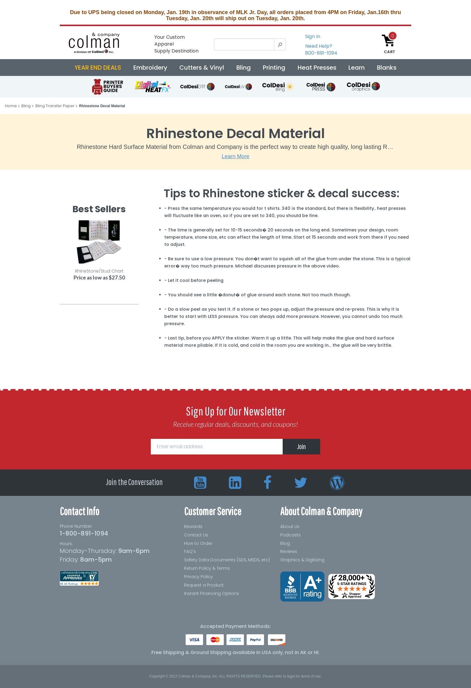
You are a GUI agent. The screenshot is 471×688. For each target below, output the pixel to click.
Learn (356, 67)
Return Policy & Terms (207, 568)
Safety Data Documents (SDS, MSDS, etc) (227, 560)
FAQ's (190, 551)
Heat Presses (317, 67)
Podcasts (290, 535)
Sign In (312, 36)
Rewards (193, 527)
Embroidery (150, 67)
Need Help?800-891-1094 (321, 49)
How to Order (198, 543)
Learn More (235, 156)
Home (11, 105)
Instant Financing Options (211, 593)
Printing (274, 67)
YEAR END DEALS (97, 67)
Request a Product (204, 585)
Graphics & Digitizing (302, 560)
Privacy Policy (198, 577)
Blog (285, 543)
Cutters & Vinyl (201, 67)
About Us (289, 527)
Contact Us (196, 535)
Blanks (387, 67)
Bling (243, 67)
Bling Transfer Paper (54, 105)
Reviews (288, 551)
